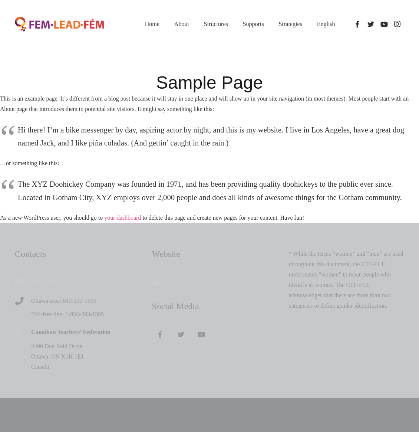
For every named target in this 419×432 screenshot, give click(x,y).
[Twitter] (370, 24)
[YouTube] (384, 24)
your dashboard (122, 218)
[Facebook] (357, 24)
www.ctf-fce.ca (186, 282)
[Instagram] (397, 24)
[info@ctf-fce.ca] (23, 282)
